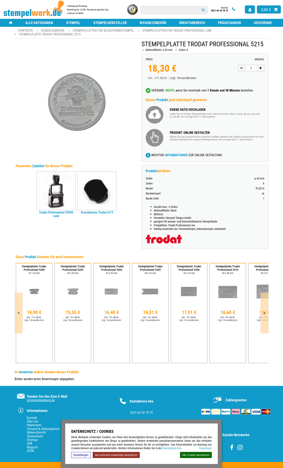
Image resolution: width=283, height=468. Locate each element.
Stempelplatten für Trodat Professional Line (177, 30)
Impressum (205, 448)
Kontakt (32, 418)
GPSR (30, 451)
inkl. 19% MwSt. (34, 317)
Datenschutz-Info (171, 448)
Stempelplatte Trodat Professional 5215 (50, 34)
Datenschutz (35, 436)
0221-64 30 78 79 (141, 413)
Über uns (32, 421)
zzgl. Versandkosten (183, 78)
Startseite (25, 30)
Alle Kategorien (39, 23)
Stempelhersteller (110, 23)
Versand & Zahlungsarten (43, 429)
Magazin (32, 447)
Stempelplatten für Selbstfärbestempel (104, 30)
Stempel (73, 23)
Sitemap (32, 440)
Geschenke (263, 23)
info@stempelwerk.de (41, 400)
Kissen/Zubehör (153, 23)
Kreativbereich (192, 23)
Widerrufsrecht (36, 432)
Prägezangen (229, 23)
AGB (29, 443)
